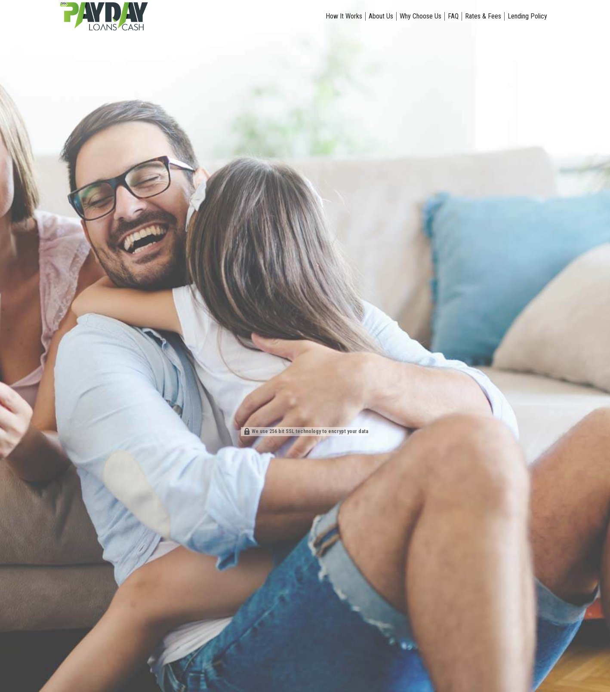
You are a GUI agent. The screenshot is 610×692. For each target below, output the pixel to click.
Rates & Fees (483, 16)
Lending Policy (527, 16)
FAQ (453, 16)
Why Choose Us (420, 16)
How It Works (344, 16)
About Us (381, 16)
